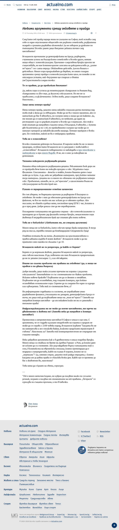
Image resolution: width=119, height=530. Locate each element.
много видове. (49, 153)
